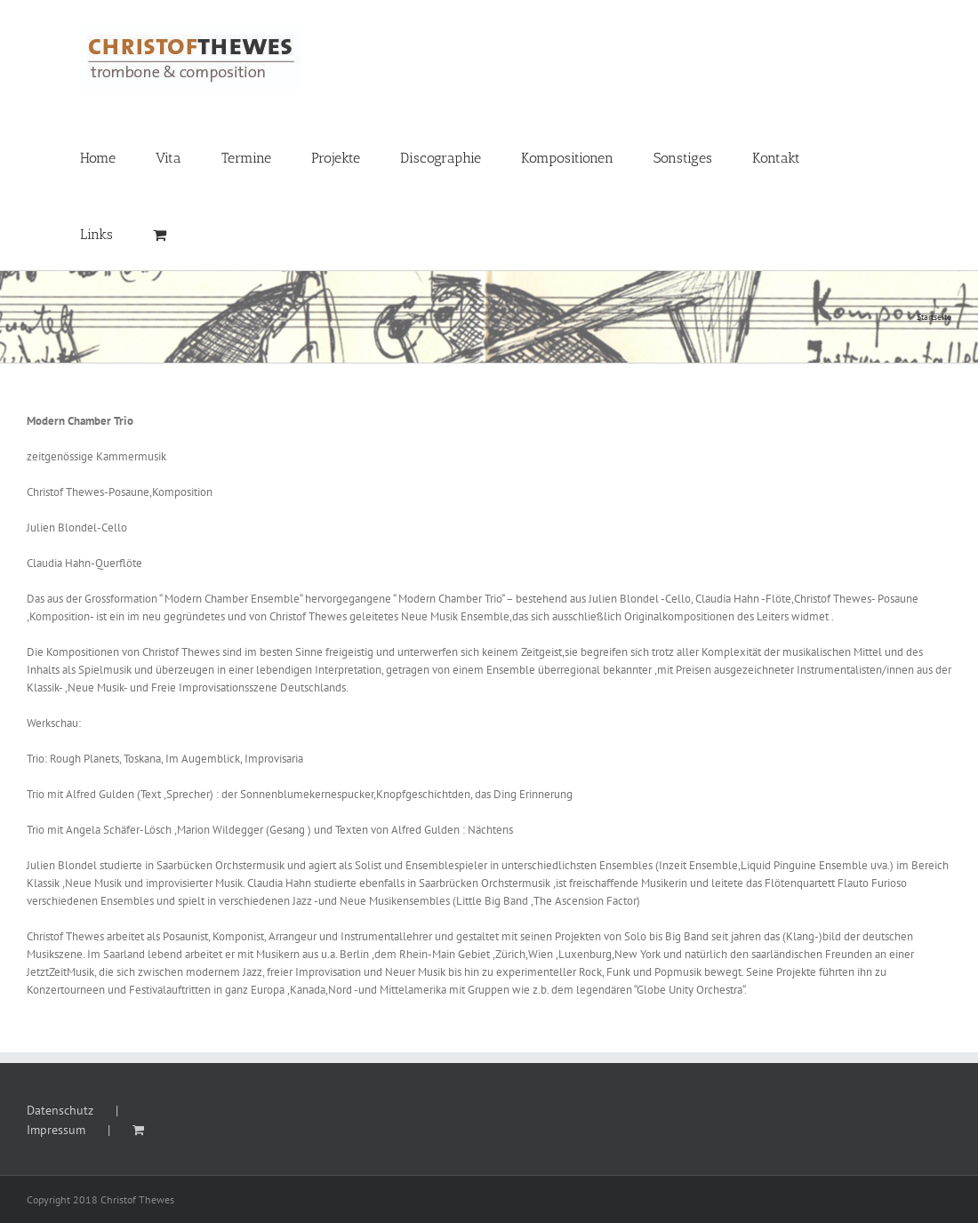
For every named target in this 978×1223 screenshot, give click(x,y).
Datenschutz (60, 1110)
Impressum (56, 1130)
